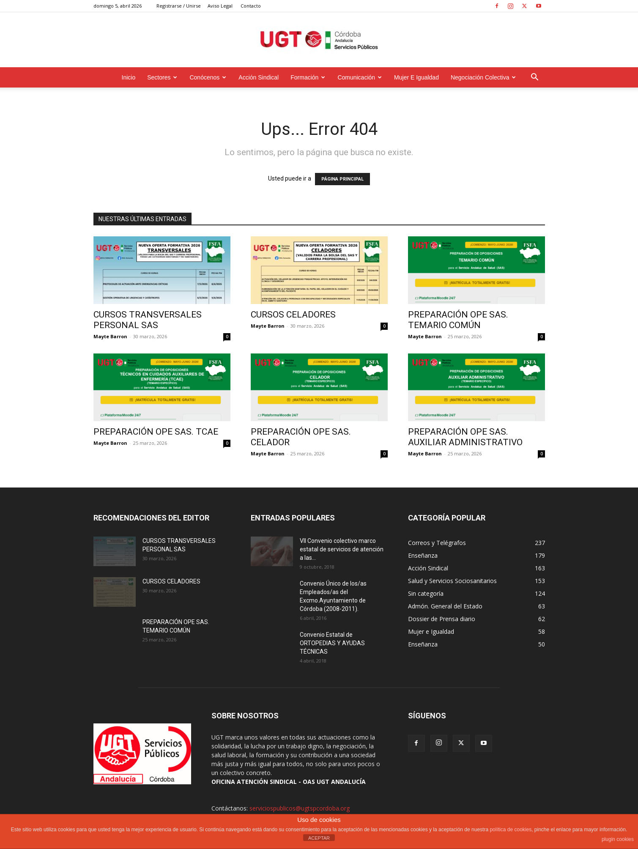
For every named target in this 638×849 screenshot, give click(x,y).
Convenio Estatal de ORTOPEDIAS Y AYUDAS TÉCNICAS (332, 643)
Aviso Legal (220, 6)
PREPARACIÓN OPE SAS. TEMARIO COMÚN (458, 319)
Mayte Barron (110, 336)
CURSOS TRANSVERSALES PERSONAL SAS (147, 319)
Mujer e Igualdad (416, 77)
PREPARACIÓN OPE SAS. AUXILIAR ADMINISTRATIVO (465, 437)
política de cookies (510, 830)
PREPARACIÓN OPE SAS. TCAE (155, 432)
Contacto (251, 6)
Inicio (129, 77)
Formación (307, 77)
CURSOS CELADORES (293, 314)
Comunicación (359, 77)
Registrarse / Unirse (178, 6)
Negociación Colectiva (483, 77)
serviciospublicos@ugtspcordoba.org (299, 808)
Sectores (162, 77)
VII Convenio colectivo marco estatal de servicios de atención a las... (341, 549)
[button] (535, 78)
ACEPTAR (319, 838)
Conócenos (207, 77)
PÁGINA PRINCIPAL (342, 179)
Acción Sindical (258, 77)
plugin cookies (618, 839)
